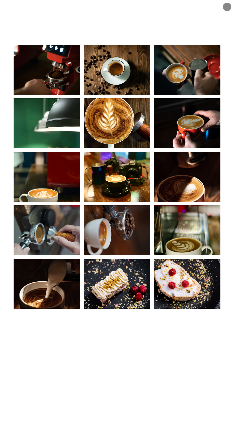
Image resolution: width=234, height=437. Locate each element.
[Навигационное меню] (227, 7)
